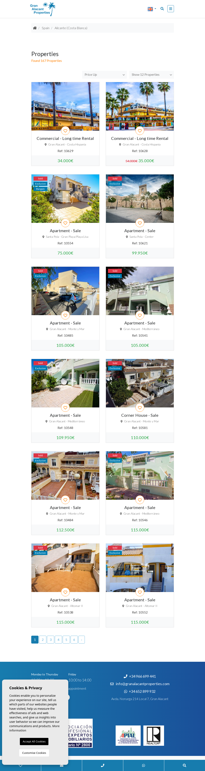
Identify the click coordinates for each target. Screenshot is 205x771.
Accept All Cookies (34, 741)
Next (94, 106)
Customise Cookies (34, 753)
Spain (45, 28)
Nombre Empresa (51, 9)
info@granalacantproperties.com (142, 684)
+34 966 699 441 (140, 676)
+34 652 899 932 (140, 691)
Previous (36, 106)
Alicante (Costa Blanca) (71, 28)
